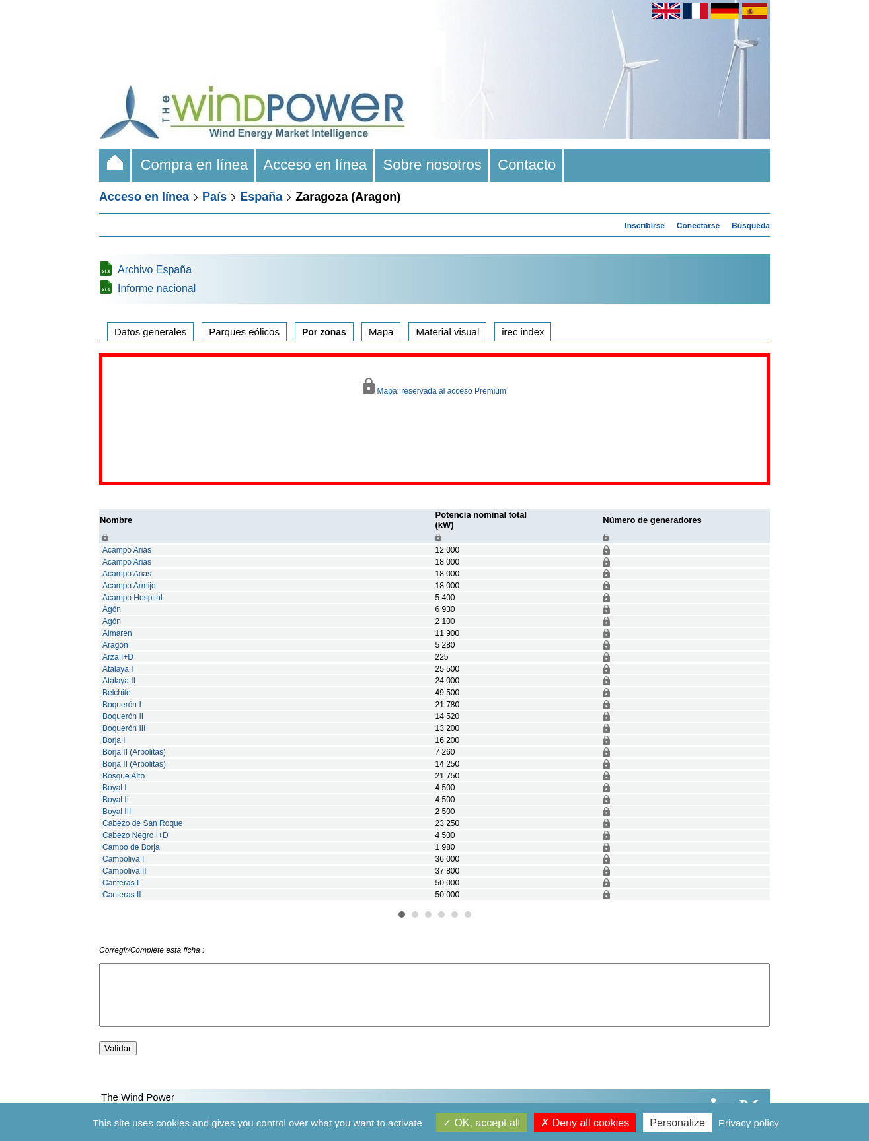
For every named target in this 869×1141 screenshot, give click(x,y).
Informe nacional (157, 288)
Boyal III (116, 811)
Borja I (114, 740)
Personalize (677, 1122)
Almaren (117, 633)
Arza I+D (117, 657)
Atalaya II (118, 680)
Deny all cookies (585, 1122)
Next (792, 705)
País (214, 196)
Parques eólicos (244, 331)
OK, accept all (481, 1122)
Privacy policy (748, 1122)
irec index (523, 331)
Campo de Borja (131, 847)
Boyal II (115, 799)
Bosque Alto (123, 775)
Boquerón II (122, 716)
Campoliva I (123, 859)
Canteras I (120, 882)
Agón (111, 609)
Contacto (527, 164)
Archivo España (155, 269)
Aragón (115, 645)
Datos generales (150, 331)
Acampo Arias (126, 550)
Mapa (381, 331)
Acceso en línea (315, 164)
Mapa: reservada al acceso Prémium (434, 387)
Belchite (116, 692)
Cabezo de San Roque (142, 823)
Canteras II (121, 894)
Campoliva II (124, 871)
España (261, 196)
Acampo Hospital (132, 597)
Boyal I (114, 787)
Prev (76, 705)
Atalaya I (117, 669)
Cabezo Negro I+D (135, 835)
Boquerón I (121, 704)
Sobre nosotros (432, 164)
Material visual (447, 331)
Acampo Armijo (129, 585)
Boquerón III (123, 728)
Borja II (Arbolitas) (134, 752)
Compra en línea (194, 164)
